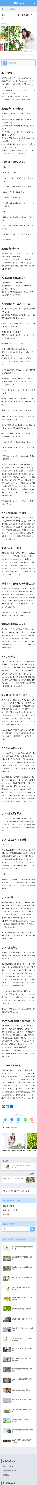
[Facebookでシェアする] (12, 1120)
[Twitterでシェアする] (5, 1120)
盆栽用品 (14, 1127)
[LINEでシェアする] (25, 1121)
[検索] (32, 1229)
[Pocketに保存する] (32, 1120)
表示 (12, 63)
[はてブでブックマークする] (18, 1120)
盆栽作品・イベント (10, 1210)
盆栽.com (19, 3)
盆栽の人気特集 (8, 1206)
